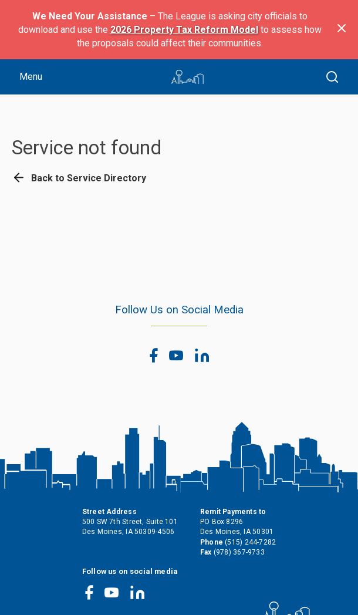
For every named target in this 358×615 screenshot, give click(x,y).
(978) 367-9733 (239, 552)
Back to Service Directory (79, 178)
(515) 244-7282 (250, 542)
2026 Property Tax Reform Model (184, 29)
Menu (30, 76)
